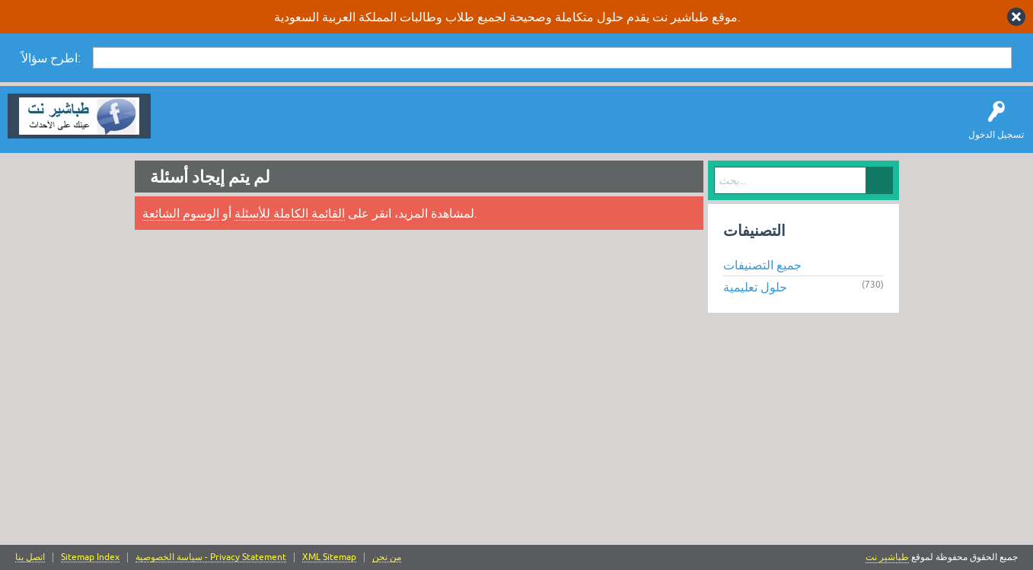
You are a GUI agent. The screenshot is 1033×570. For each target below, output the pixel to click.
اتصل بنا (30, 557)
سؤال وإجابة (185, 127)
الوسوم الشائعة (180, 213)
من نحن (386, 557)
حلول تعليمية (755, 287)
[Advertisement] (517, 430)
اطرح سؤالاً (247, 127)
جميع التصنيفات (762, 265)
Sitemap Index (90, 557)
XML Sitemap (329, 557)
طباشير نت (887, 557)
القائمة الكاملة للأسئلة (289, 213)
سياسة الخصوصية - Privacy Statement (211, 557)
